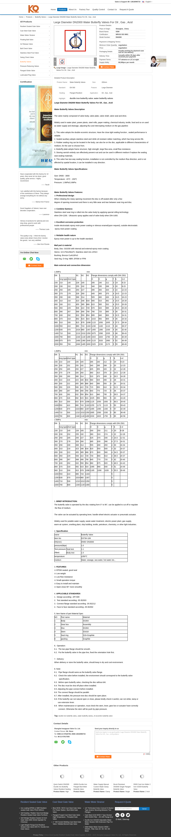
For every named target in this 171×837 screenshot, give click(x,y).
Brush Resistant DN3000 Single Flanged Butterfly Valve (122, 786)
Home (53, 9)
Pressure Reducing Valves (29, 66)
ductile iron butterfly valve (68, 716)
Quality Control (98, 9)
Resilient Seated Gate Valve (30, 26)
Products (62, 9)
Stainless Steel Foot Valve (29, 53)
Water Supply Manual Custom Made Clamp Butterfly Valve (101, 786)
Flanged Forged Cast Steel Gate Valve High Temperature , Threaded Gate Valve (66, 817)
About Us (73, 9)
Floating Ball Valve (26, 40)
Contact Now (108, 67)
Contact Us (112, 9)
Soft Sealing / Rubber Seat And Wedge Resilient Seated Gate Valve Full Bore (34, 814)
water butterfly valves (85, 716)
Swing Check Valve (27, 57)
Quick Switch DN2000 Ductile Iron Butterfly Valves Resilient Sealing (62, 786)
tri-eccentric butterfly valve (103, 716)
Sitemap (125, 819)
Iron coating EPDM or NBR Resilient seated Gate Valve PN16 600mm (33, 809)
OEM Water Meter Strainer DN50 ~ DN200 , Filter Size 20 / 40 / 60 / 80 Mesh (97, 829)
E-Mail (118, 819)
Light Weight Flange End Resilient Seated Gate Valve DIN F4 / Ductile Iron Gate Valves (35, 827)
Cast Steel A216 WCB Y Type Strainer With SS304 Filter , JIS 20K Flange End (99, 816)
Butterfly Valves (40, 17)
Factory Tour (84, 9)
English (149, 2)
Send (144, 809)
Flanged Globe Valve (27, 71)
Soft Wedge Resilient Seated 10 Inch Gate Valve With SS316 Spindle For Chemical (34, 820)
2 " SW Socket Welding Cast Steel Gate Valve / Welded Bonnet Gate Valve (67, 823)
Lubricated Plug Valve (28, 75)
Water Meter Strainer (27, 35)
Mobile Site (119, 823)
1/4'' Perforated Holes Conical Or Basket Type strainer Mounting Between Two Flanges (99, 810)
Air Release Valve (26, 44)
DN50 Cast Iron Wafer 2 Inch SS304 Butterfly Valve (142, 786)
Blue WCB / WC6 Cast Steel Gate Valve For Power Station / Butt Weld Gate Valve (67, 810)
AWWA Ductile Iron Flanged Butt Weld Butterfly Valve (80, 786)
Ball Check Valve (26, 48)
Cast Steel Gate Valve (28, 31)
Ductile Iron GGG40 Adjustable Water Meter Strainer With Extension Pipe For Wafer (99, 822)
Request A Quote (127, 9)
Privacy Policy (38, 835)
